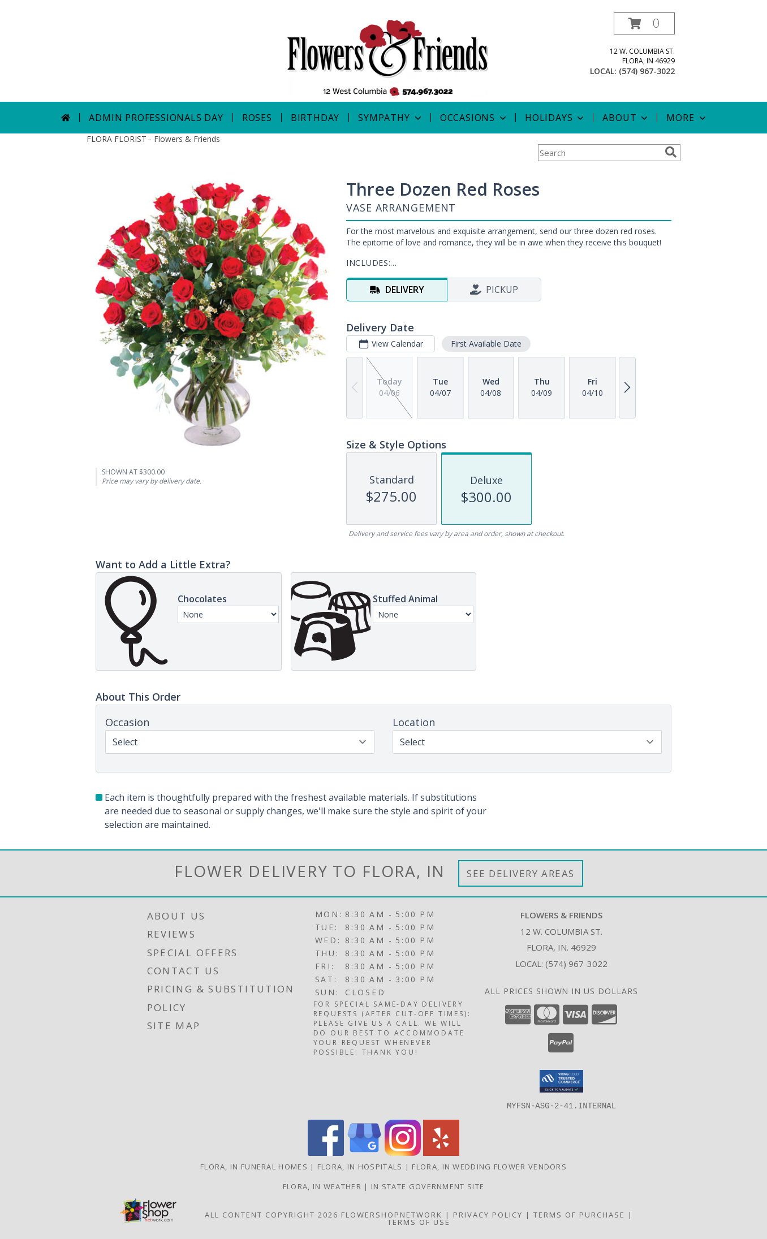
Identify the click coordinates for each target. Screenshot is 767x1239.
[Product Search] (599, 153)
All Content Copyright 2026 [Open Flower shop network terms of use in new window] (271, 1214)
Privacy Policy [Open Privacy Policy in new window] (488, 1214)
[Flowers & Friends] (388, 56)
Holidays (555, 117)
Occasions (474, 117)
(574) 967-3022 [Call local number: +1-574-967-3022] (647, 71)
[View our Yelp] (441, 1152)
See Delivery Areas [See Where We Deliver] (521, 873)
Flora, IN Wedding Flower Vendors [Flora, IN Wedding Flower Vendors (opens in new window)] (489, 1166)
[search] (671, 152)
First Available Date (486, 343)
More (687, 117)
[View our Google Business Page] (364, 1152)
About (626, 117)
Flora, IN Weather (322, 1186)
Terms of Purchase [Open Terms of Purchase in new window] (579, 1214)
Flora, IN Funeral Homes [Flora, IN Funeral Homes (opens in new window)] (254, 1166)
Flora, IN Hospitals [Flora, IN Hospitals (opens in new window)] (360, 1166)
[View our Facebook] (326, 1152)
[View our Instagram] (403, 1152)
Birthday (315, 117)
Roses (257, 117)
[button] (644, 23)
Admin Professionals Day (156, 117)
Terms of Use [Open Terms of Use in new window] (418, 1221)
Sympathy (390, 117)
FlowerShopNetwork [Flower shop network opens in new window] (391, 1214)
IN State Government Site (427, 1186)
